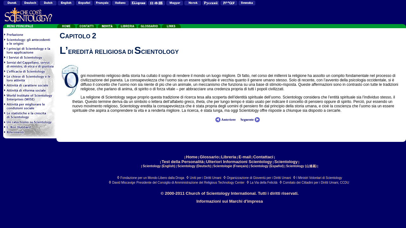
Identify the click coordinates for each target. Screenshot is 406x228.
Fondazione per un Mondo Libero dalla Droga (152, 178)
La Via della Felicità (264, 182)
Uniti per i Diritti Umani (205, 178)
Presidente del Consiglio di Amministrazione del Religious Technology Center (190, 182)
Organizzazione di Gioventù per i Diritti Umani (259, 178)
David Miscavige (123, 182)
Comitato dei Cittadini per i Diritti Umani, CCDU (316, 182)
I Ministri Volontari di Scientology (319, 178)
